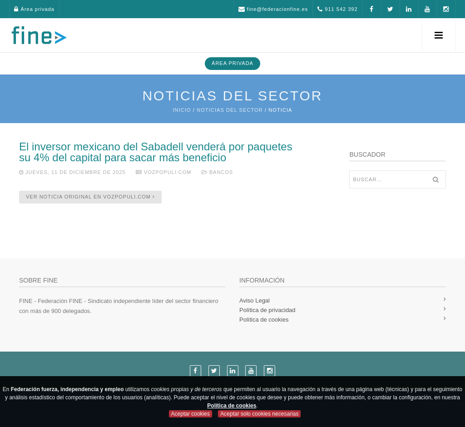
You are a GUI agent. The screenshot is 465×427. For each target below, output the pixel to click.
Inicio (182, 110)
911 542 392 (337, 9)
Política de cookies (263, 319)
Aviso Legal (254, 300)
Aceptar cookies (190, 414)
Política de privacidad (267, 310)
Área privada (34, 9)
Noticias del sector (230, 110)
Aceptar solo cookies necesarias (259, 414)
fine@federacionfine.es (273, 9)
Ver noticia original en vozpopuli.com (90, 196)
